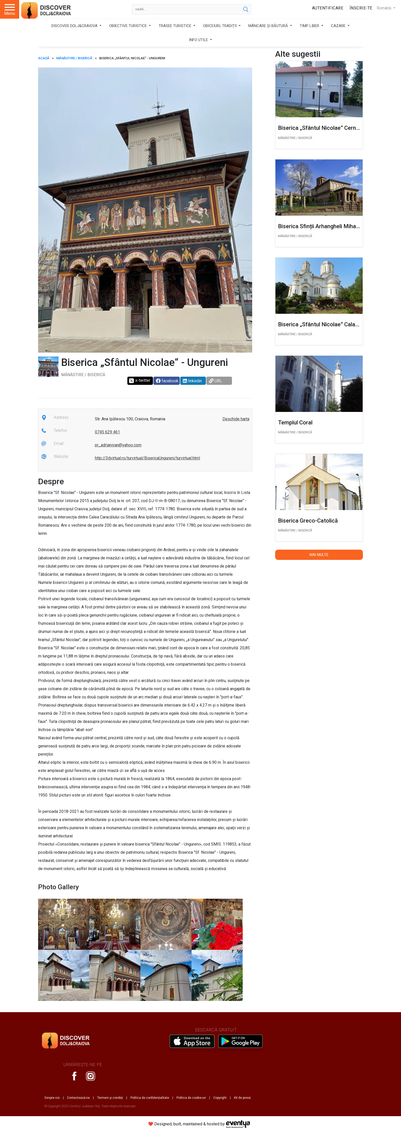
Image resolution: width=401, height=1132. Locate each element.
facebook (167, 380)
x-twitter (139, 381)
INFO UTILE (199, 40)
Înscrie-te (361, 8)
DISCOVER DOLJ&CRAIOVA (74, 26)
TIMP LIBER (310, 26)
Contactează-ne (78, 1098)
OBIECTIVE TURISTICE (128, 26)
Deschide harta (235, 419)
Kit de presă (242, 1098)
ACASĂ (43, 58)
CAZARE (339, 26)
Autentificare (327, 8)
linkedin (192, 380)
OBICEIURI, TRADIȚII (220, 26)
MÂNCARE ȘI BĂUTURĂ (268, 26)
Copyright (220, 1098)
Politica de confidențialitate (149, 1098)
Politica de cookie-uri (191, 1098)
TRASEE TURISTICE (175, 26)
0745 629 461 (107, 432)
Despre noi (52, 1098)
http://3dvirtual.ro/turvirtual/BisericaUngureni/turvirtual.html (147, 458)
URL (215, 380)
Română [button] (384, 8)
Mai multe (318, 554)
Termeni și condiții (110, 1098)
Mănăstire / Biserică (74, 58)
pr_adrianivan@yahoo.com (118, 445)
